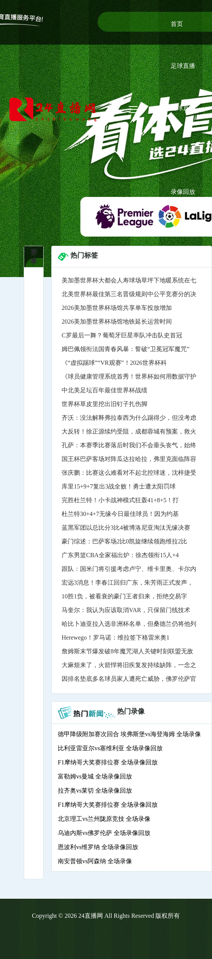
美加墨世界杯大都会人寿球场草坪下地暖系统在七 (129, 280)
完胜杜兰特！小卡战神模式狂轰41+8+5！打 (120, 500)
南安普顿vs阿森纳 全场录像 (95, 861)
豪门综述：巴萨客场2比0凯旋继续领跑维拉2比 (124, 541)
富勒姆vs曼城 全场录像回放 (95, 776)
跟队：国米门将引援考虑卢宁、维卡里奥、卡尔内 (129, 569)
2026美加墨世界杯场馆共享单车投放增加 (117, 308)
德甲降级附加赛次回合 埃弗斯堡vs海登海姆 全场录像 (129, 734)
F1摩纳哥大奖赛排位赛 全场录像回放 (108, 762)
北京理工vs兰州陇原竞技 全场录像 (104, 819)
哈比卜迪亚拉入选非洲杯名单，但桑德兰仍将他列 (129, 624)
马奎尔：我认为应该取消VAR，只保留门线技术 (126, 610)
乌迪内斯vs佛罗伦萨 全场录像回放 (104, 833)
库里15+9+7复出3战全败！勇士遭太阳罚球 (119, 486)
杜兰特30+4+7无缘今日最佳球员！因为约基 (120, 514)
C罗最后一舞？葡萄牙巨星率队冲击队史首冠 (122, 335)
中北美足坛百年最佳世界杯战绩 (104, 390)
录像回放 (183, 192)
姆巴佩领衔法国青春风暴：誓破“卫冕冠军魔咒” (125, 349)
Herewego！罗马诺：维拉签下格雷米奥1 (116, 637)
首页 (177, 24)
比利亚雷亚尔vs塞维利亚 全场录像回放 (110, 748)
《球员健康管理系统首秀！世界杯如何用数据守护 (129, 376)
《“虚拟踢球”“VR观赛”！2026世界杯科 (114, 362)
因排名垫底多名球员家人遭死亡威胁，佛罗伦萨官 (129, 678)
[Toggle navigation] (133, 109)
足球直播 (183, 66)
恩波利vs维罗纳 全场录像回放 (98, 847)
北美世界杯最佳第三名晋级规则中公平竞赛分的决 (129, 294)
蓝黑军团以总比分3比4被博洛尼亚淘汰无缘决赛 (126, 527)
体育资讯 (183, 150)
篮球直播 (183, 108)
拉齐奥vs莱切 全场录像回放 (95, 790)
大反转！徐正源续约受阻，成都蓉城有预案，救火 (129, 431)
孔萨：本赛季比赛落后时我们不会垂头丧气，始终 (129, 445)
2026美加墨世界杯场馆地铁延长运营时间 (117, 321)
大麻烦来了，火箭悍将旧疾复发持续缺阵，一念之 (129, 665)
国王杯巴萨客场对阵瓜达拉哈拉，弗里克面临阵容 (129, 459)
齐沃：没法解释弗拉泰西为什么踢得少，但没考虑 (129, 417)
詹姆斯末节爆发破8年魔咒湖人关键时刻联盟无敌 (127, 651)
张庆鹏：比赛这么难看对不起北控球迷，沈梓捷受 (129, 472)
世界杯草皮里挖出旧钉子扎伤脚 (104, 404)
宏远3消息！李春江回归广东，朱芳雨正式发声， (127, 582)
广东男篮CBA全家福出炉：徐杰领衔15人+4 (120, 555)
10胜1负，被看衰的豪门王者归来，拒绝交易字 (124, 596)
